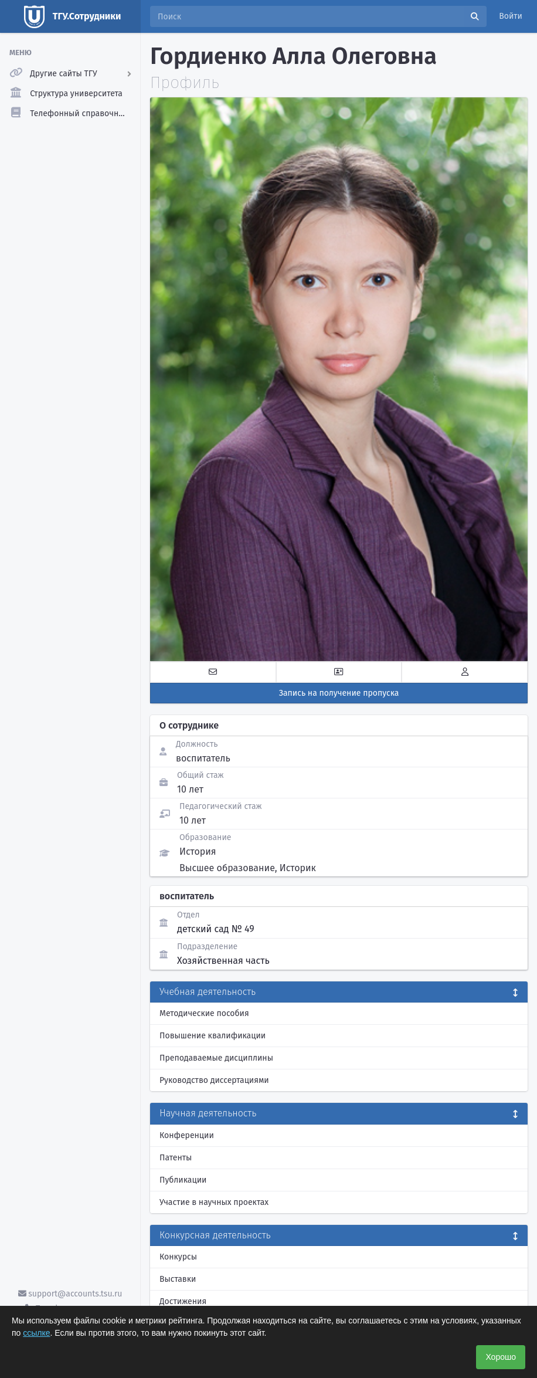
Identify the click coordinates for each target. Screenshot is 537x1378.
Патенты (175, 1158)
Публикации (182, 1180)
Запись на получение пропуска (339, 693)
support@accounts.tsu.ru (70, 1294)
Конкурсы (178, 1257)
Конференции (186, 1135)
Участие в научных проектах (213, 1202)
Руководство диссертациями (214, 1080)
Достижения (182, 1301)
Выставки (177, 1279)
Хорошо (500, 1357)
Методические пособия (204, 1013)
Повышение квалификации (212, 1036)
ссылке (36, 1333)
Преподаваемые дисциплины (216, 1058)
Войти (510, 16)
